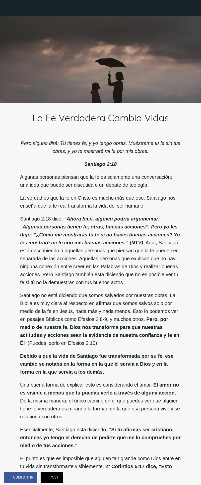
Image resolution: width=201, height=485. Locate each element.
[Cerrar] (8, 8)
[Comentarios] (191, 478)
